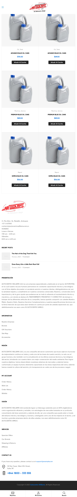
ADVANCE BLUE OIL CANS (20, 53)
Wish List (5, 386)
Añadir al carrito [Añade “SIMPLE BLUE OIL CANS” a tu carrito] (20, 185)
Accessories (6, 337)
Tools (21, 49)
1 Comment (26, 257)
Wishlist (4, 393)
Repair (20, 172)
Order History (6, 382)
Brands (4, 326)
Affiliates (5, 447)
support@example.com (44, 461)
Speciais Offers (7, 435)
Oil (18, 49)
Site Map (5, 333)
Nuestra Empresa (8, 322)
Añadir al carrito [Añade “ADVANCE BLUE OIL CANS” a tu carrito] (20, 62)
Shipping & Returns (9, 443)
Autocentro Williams (37, 485)
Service (23, 111)
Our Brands (6, 439)
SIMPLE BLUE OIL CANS (20, 176)
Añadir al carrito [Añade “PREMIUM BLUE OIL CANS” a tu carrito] (20, 124)
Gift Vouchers (7, 329)
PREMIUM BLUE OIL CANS (20, 115)
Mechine (17, 111)
